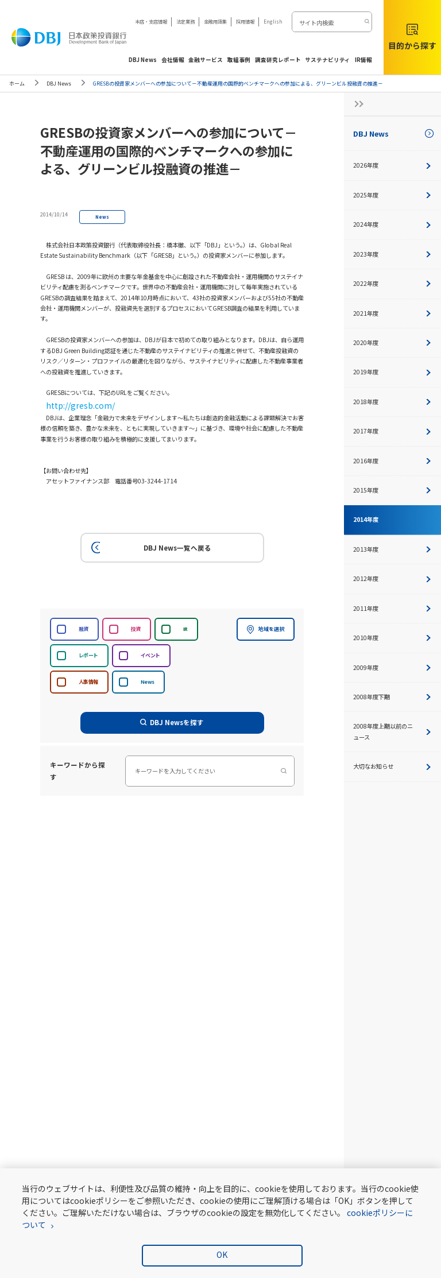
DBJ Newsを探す (172, 718)
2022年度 (392, 283)
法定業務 (185, 21)
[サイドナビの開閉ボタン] (355, 103)
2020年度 (392, 342)
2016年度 (392, 460)
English (273, 21)
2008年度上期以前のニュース (392, 731)
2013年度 (392, 549)
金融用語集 (215, 21)
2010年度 (392, 637)
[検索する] (366, 22)
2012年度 (392, 578)
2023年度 (392, 254)
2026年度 (392, 165)
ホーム (17, 83)
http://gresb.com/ (70, 403)
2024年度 (392, 224)
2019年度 (392, 371)
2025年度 (392, 195)
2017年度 (392, 431)
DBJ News (59, 83)
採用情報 (245, 21)
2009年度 (392, 667)
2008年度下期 (392, 696)
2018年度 (392, 401)
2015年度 (392, 490)
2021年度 (392, 313)
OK (221, 1254)
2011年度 (392, 608)
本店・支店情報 (151, 21)
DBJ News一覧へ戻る (149, 544)
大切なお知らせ (392, 766)
